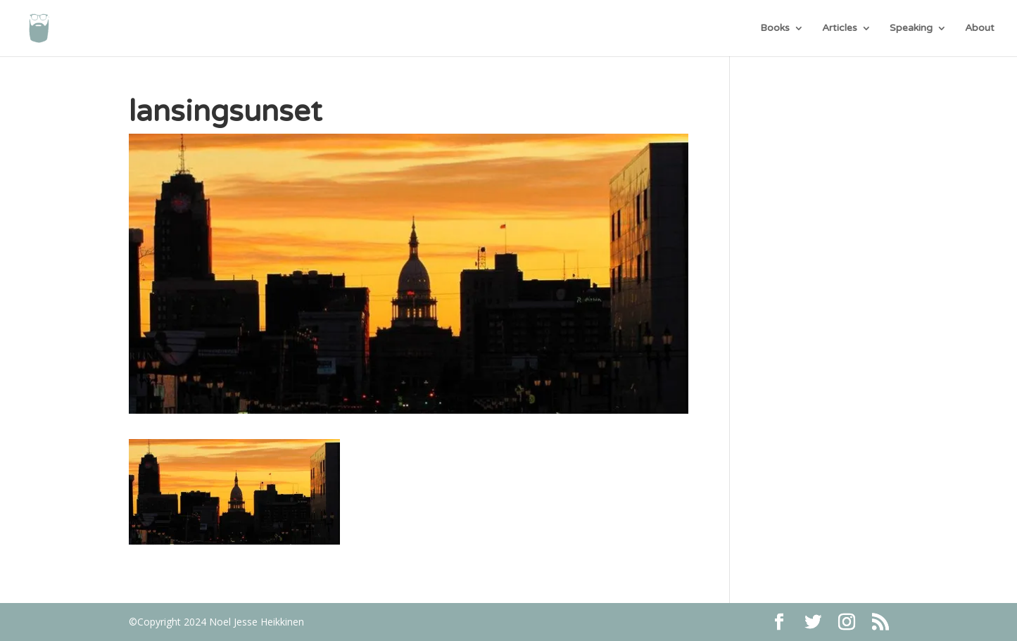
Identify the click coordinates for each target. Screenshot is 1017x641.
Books (775, 28)
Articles (839, 28)
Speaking (911, 28)
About (979, 28)
